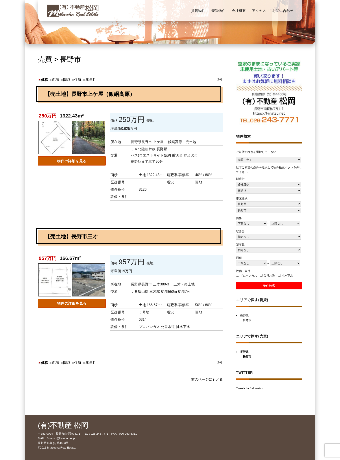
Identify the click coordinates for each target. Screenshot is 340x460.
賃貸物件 (198, 11)
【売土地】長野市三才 (71, 236)
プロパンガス (248, 275)
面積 (54, 80)
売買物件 (218, 11)
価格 (43, 80)
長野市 (247, 320)
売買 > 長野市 (59, 59)
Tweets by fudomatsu (249, 388)
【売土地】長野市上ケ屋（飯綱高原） (90, 94)
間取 (65, 80)
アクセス (259, 11)
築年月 (89, 80)
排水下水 (287, 275)
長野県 (244, 315)
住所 (76, 80)
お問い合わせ (282, 11)
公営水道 (269, 275)
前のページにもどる (207, 379)
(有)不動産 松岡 (63, 425)
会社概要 (239, 11)
